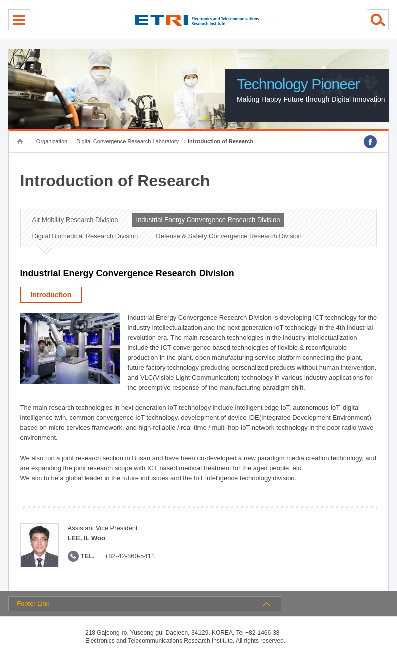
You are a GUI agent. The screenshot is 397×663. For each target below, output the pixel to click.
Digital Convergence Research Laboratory (127, 141)
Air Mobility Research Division (75, 220)
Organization (51, 141)
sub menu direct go (0, 0)
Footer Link (33, 603)
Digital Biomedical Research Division (85, 236)
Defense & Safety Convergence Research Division (228, 236)
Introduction (51, 295)
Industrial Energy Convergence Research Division (208, 220)
